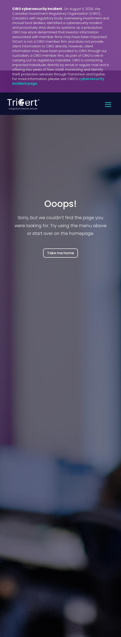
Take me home (60, 253)
